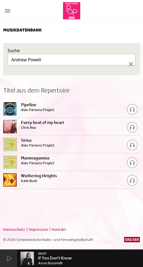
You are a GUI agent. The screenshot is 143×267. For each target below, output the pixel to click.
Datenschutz (14, 229)
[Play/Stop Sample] (132, 109)
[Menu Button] (7, 11)
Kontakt (59, 229)
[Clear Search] (130, 64)
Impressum (38, 229)
